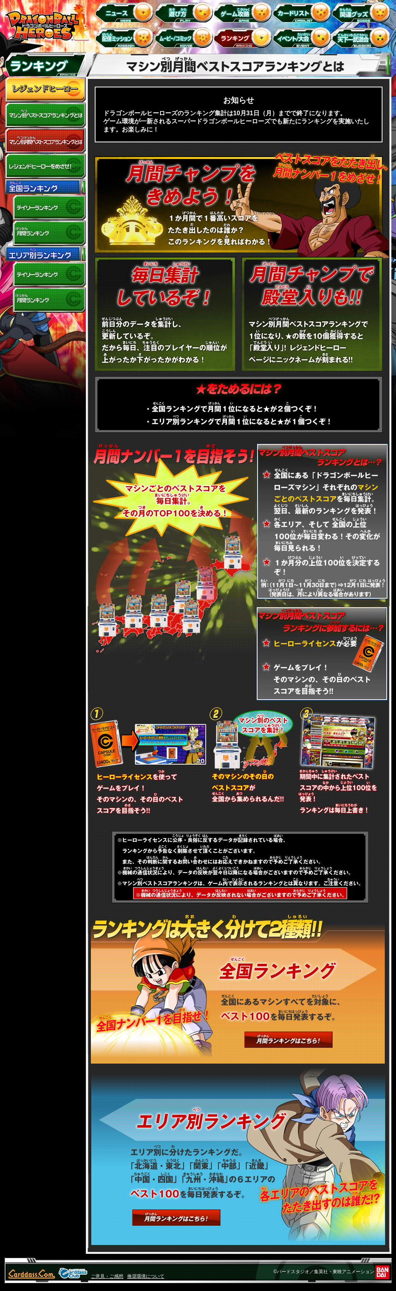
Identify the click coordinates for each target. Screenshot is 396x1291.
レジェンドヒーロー (45, 89)
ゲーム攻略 (244, 11)
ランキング (244, 37)
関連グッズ (362, 11)
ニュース (126, 11)
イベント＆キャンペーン (303, 37)
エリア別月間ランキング (45, 300)
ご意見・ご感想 (107, 1276)
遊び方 (185, 11)
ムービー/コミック (185, 37)
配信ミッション (126, 37)
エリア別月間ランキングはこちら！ (176, 1217)
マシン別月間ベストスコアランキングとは (45, 141)
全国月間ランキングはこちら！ (288, 1039)
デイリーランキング (45, 207)
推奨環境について (145, 1276)
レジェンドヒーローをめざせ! (45, 166)
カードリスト (303, 11)
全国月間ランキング (45, 233)
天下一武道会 (362, 37)
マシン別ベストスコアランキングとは (45, 115)
